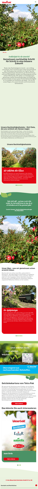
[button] (16, 185)
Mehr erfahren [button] (19, 403)
